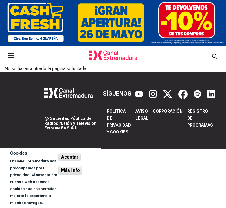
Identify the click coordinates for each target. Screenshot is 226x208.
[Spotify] (198, 93)
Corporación (168, 111)
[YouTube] (139, 93)
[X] (168, 93)
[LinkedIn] (211, 93)
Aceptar (69, 157)
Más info (70, 170)
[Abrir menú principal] (11, 55)
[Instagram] (153, 93)
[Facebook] (183, 93)
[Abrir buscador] (214, 55)
